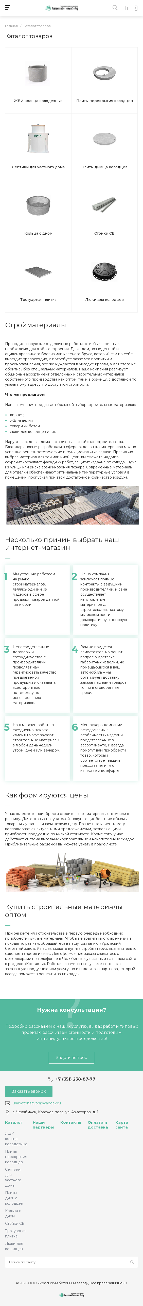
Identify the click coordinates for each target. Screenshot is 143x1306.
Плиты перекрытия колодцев (16, 1156)
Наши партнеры (43, 1125)
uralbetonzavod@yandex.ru (37, 1103)
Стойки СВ (15, 1223)
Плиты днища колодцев (14, 1198)
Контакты (70, 1122)
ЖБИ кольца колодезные (16, 1138)
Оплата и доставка (98, 1125)
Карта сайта (121, 1125)
